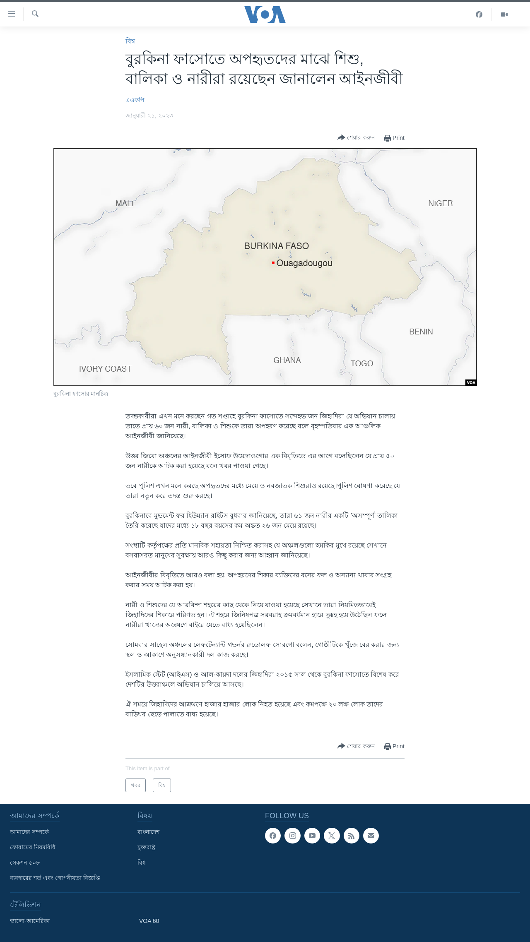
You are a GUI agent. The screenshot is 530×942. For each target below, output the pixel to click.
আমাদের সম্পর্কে (29, 832)
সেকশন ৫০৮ (25, 862)
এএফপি (135, 100)
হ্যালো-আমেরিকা (30, 921)
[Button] (356, 138)
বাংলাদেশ (148, 832)
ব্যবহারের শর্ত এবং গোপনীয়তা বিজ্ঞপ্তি (55, 878)
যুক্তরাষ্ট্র (146, 847)
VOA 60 (149, 921)
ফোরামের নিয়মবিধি (32, 847)
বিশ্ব (130, 41)
